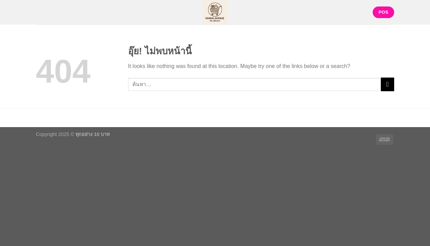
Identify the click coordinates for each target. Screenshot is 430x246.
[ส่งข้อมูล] (387, 84)
